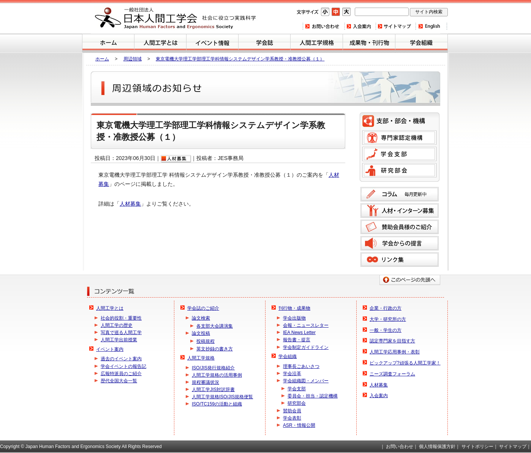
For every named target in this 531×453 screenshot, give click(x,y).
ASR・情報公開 (299, 425)
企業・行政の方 (385, 308)
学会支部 (399, 154)
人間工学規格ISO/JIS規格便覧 (222, 396)
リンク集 (399, 259)
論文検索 (201, 318)
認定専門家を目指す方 (392, 341)
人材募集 (130, 204)
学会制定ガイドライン (306, 347)
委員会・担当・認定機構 (313, 396)
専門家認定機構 (399, 137)
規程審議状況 (205, 382)
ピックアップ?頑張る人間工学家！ (405, 363)
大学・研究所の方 (388, 319)
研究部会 (399, 170)
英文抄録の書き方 (214, 349)
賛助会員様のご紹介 (399, 227)
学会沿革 (292, 373)
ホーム (108, 43)
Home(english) (431, 26)
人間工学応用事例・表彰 (395, 352)
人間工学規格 (317, 43)
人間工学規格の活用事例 (217, 375)
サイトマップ (395, 26)
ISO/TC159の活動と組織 (217, 404)
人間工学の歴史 (117, 325)
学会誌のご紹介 (264, 43)
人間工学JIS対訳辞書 (213, 389)
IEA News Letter (299, 332)
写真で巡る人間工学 (121, 332)
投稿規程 (205, 341)
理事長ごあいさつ (301, 366)
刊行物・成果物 (369, 43)
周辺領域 (132, 59)
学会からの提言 (399, 243)
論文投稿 (201, 333)
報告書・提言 (296, 339)
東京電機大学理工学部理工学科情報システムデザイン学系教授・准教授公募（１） (240, 59)
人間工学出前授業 (119, 339)
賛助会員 (292, 410)
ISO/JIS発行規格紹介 (213, 368)
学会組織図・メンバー (306, 380)
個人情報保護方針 (437, 446)
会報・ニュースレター (306, 325)
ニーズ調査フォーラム (392, 374)
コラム (399, 194)
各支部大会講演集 (214, 326)
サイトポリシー (477, 446)
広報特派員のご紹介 (121, 373)
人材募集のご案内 (399, 210)
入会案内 (359, 26)
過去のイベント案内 (121, 358)
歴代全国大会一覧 (119, 380)
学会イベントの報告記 (123, 366)
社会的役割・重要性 (121, 318)
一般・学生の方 (385, 330)
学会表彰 (292, 418)
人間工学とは (160, 43)
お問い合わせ (323, 26)
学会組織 (421, 43)
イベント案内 (212, 43)
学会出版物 (294, 318)
